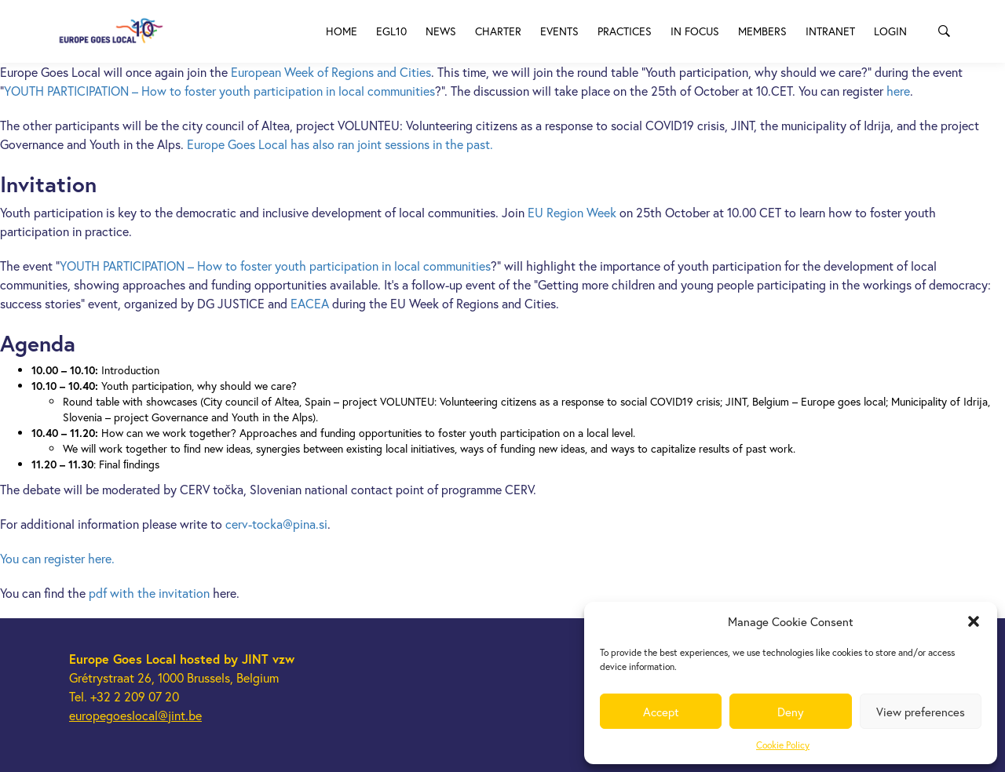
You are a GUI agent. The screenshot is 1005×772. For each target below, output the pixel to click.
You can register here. (57, 558)
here (898, 90)
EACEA (311, 303)
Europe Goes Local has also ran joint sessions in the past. (340, 144)
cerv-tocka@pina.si (276, 523)
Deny (790, 711)
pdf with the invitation (151, 592)
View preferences (920, 711)
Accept (661, 711)
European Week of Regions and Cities (331, 72)
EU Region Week (572, 212)
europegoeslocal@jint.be (135, 715)
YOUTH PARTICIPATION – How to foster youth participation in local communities (219, 90)
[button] (973, 621)
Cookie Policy (782, 745)
